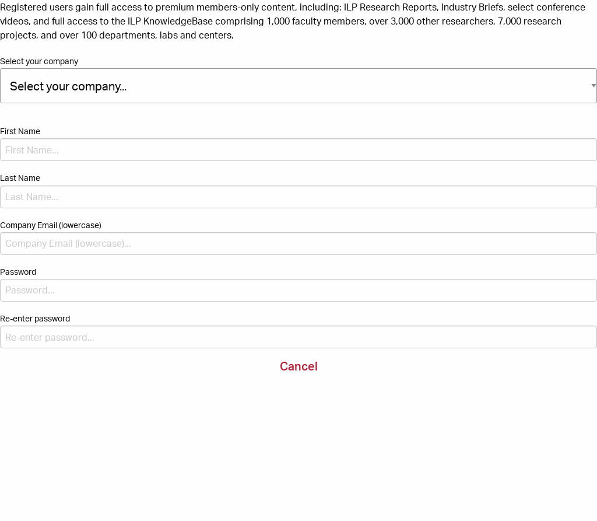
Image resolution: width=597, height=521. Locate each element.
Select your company (39, 61)
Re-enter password (35, 318)
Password (18, 272)
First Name (20, 131)
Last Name (20, 178)
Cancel (299, 366)
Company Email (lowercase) (50, 225)
